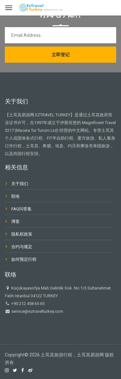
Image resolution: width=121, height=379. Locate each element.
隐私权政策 (21, 234)
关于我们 (19, 183)
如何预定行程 (23, 259)
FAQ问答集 (21, 208)
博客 (15, 221)
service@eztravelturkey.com (36, 311)
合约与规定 (21, 246)
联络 (15, 196)
